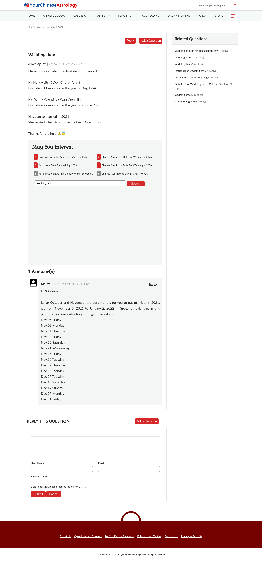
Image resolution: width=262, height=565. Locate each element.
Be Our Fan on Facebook (119, 540)
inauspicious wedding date (190, 70)
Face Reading (150, 15)
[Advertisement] (95, 225)
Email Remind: (39, 480)
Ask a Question (151, 40)
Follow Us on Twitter (149, 540)
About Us (65, 540)
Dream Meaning (179, 15)
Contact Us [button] (171, 540)
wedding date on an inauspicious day (196, 50)
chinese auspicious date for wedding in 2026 (127, 156)
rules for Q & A (77, 490)
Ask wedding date (185, 101)
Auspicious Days (54, 27)
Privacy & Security (191, 540)
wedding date (183, 64)
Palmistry (103, 15)
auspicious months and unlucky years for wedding (66, 173)
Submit (38, 498)
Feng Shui (125, 15)
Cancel (53, 498)
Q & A (202, 15)
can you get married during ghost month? (125, 173)
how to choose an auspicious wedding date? (64, 156)
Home (31, 15)
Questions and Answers (88, 540)
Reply (130, 40)
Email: (101, 467)
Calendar (80, 15)
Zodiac (54, 15)
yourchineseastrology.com (133, 558)
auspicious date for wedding (191, 77)
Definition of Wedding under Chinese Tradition (202, 84)
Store (219, 15)
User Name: (38, 467)
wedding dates (183, 57)
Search (135, 183)
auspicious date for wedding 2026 (58, 165)
